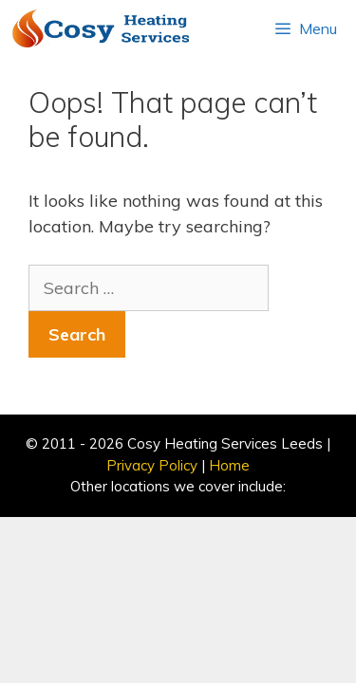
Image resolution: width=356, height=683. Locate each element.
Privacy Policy (151, 465)
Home (229, 465)
